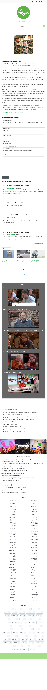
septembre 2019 (12, 568)
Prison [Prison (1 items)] (41, 661)
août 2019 (34, 568)
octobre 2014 (33, 602)
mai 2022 (33, 544)
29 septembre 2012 (14, 205)
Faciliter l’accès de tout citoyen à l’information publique (14, 495)
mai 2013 (12, 615)
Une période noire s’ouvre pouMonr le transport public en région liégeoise (22, 441)
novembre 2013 (12, 610)
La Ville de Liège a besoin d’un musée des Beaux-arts (14, 492)
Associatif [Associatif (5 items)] (7, 638)
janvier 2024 (33, 532)
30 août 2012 (10, 188)
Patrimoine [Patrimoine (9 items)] (6, 661)
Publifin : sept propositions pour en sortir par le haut (14, 513)
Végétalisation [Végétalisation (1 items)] (24, 675)
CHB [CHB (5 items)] (7, 641)
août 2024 (34, 527)
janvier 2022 (33, 547)
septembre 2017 (12, 585)
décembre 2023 (12, 533)
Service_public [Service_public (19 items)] (8, 668)
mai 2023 (12, 538)
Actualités (12, 681)
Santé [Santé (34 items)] (41, 665)
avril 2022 (12, 546)
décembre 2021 (12, 549)
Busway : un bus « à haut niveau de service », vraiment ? (17, 453)
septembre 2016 (12, 594)
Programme (19, 497)
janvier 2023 (12, 541)
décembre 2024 (34, 525)
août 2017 (34, 585)
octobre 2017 (33, 583)
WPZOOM (31, 687)
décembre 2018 (12, 574)
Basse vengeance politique (11, 434)
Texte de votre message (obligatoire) (11, 148)
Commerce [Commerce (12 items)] (31, 641)
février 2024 (12, 532)
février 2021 (34, 555)
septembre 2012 (20, 65)
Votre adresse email (7, 135)
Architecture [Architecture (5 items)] (36, 634)
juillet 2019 (12, 569)
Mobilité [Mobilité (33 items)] (23, 658)
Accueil (7, 681)
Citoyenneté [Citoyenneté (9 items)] (14, 641)
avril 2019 (12, 571)
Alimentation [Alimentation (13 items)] (27, 634)
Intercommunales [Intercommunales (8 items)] (29, 655)
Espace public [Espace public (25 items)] (18, 651)
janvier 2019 (33, 572)
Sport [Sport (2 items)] (31, 668)
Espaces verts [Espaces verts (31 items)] (27, 651)
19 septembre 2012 (11, 234)
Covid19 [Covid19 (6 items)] (39, 641)
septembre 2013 (12, 612)
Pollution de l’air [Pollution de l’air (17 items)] (23, 661)
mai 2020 (12, 563)
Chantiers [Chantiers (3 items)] (40, 638)
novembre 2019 (12, 566)
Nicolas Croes (9, 65)
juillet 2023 (12, 536)
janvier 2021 (12, 557)
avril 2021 (12, 555)
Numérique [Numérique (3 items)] (31, 658)
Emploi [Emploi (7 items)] (24, 648)
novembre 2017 (12, 583)
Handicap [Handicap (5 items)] (10, 655)
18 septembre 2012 (11, 217)
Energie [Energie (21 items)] (32, 648)
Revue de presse (19, 507)
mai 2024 (33, 529)
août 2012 (12, 621)
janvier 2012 (33, 624)
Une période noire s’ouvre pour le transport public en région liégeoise (21, 438)
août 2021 (12, 552)
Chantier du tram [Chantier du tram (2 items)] (31, 638)
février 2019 (12, 572)
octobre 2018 (12, 576)
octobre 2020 (33, 558)
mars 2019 (34, 571)
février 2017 (34, 590)
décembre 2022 (34, 541)
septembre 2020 (12, 560)
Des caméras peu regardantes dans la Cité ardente (13, 509)
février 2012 (12, 624)
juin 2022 (12, 544)
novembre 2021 (34, 549)
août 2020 (34, 560)
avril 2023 (34, 538)
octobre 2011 (33, 626)
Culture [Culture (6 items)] (15, 645)
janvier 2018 (12, 582)
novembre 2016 (12, 593)
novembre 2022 (12, 543)
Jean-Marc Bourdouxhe (19, 63)
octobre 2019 (33, 566)
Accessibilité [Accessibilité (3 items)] (10, 634)
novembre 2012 (34, 618)
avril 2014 (34, 605)
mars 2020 (34, 563)
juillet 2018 (34, 577)
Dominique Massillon (39, 63)
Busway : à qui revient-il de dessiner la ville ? (15, 457)
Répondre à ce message (39, 196)
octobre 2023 (12, 535)
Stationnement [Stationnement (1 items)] (39, 668)
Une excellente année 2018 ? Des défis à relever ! (13, 499)
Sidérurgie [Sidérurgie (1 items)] (17, 668)
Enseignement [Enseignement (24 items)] (8, 651)
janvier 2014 (12, 608)
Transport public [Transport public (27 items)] (36, 672)
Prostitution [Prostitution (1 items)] (7, 665)
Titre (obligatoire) (7, 143)
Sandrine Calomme (9, 63)
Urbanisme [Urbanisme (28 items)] (15, 675)
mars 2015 (34, 599)
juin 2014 (33, 604)
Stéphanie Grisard (29, 63)
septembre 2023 (34, 535)
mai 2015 (12, 599)
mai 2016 (12, 596)
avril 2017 (34, 588)
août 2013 (34, 612)
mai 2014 (12, 605)
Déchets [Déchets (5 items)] (23, 645)
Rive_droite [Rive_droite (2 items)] (32, 665)
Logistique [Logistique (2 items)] (15, 658)
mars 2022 (34, 546)
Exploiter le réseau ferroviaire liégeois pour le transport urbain (16, 485)
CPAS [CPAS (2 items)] (8, 645)
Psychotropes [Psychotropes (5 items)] (16, 665)
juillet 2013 (12, 613)
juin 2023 (33, 536)
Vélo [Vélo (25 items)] (32, 675)
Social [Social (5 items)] (24, 668)
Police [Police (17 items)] (14, 661)
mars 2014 (12, 607)
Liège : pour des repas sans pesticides (10, 506)
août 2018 (12, 577)
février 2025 (12, 525)
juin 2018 (12, 579)
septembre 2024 (12, 527)
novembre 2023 (34, 533)
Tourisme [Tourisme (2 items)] (20, 672)
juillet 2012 (33, 621)
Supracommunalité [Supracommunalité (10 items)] (11, 672)
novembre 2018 (34, 574)
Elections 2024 (33, 681)
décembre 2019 (34, 565)
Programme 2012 (37, 65)
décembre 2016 (34, 591)
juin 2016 (33, 594)
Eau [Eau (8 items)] (29, 645)
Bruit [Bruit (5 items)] (14, 638)
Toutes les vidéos (23, 421)
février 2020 (12, 565)
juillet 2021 (34, 552)
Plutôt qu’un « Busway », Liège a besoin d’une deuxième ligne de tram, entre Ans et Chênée (23, 489)
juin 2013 (33, 613)
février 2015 (12, 601)
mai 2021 (33, 554)
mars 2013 (12, 616)
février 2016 (34, 596)
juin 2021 (12, 554)
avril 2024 (12, 530)
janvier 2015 (33, 601)
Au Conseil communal (23, 490)
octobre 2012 (5, 261)
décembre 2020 (34, 557)
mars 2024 (34, 530)
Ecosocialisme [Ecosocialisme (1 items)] (37, 645)
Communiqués (20, 504)
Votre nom (5, 130)
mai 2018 (33, 579)
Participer (39, 681)
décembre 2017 (34, 582)
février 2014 (34, 607)
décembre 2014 (12, 602)
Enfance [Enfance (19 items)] (40, 648)
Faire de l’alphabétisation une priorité (14, 112)
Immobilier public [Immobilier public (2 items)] (18, 655)
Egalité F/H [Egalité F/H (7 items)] (7, 648)
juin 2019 (33, 569)
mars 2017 (12, 590)
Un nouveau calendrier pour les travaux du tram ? (13, 516)
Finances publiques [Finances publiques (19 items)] (38, 651)
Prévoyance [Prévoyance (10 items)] (33, 661)
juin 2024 (12, 529)
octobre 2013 (33, 610)
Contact (19, 500)
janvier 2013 (12, 618)
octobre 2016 (33, 593)
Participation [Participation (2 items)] (40, 658)
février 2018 (33, 580)
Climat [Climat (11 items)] (23, 641)
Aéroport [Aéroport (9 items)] (19, 634)
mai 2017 (12, 588)
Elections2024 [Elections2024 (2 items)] (16, 648)
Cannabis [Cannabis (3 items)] (22, 638)
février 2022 (12, 547)
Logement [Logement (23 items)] (6, 658)
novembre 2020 (12, 558)
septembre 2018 (33, 576)
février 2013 (34, 616)
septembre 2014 (12, 604)
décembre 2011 (12, 626)
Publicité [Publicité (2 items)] (25, 665)
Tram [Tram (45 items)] (27, 672)
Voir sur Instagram (23, 300)
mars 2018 (12, 580)
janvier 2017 (12, 591)
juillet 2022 (34, 543)
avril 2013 (34, 615)
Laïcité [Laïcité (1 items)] (37, 655)
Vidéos (27, 681)
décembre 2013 (34, 608)
